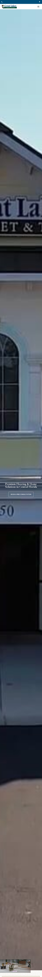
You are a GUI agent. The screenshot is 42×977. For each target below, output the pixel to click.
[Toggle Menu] (38, 6)
